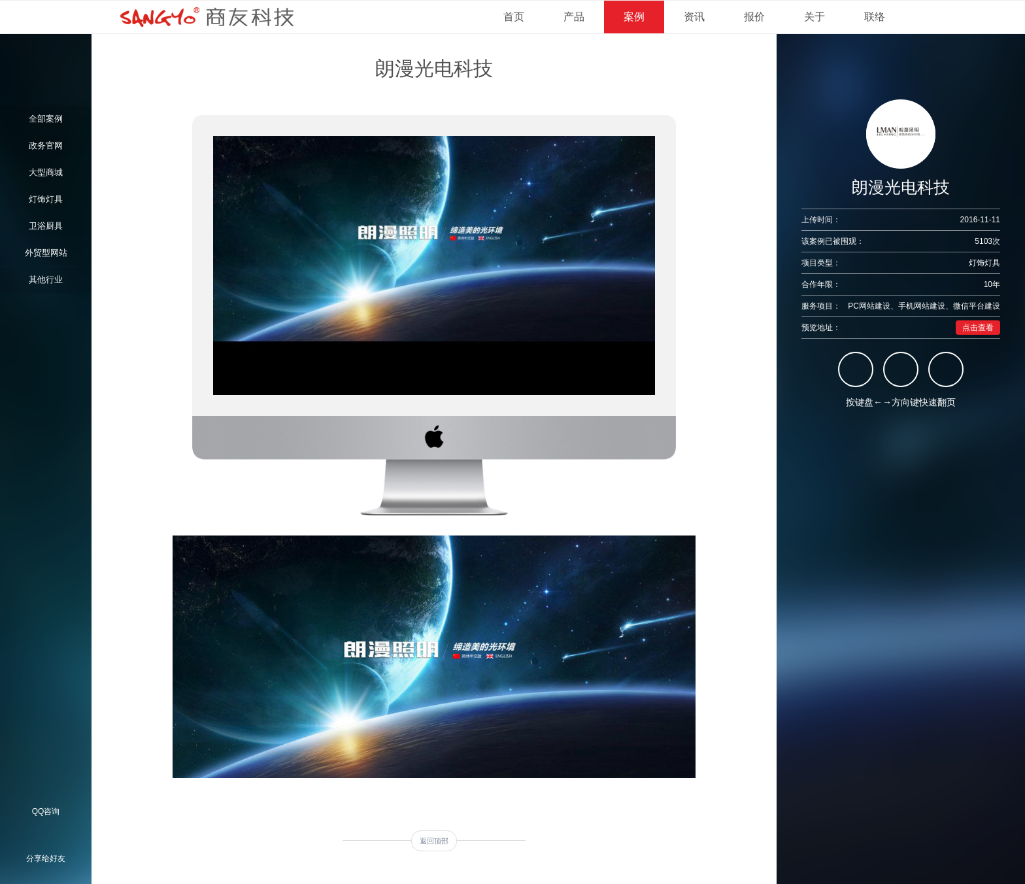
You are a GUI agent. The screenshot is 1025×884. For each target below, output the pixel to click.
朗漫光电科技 (434, 68)
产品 (573, 16)
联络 (874, 16)
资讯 (694, 16)
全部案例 (46, 119)
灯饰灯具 (46, 199)
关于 (814, 16)
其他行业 (46, 279)
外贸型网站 (46, 253)
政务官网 (46, 145)
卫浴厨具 (46, 226)
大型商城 (46, 172)
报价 (754, 16)
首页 (513, 16)
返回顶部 (434, 841)
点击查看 (978, 327)
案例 (634, 16)
